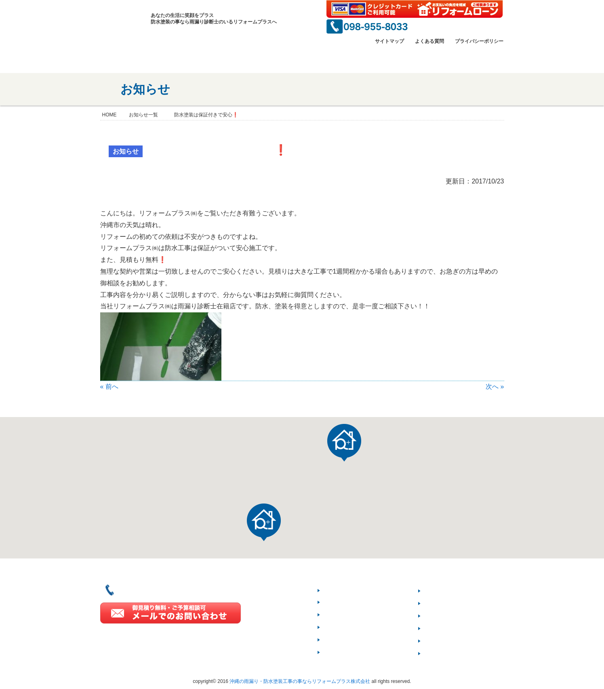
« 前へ (109, 386)
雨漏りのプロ (409, 59)
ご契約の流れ (446, 590)
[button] (264, 522)
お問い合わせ (472, 59)
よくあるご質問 (450, 628)
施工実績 (340, 627)
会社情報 (155, 59)
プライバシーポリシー (479, 41)
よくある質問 (429, 41)
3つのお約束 (445, 603)
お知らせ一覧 (143, 115)
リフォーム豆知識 (453, 615)
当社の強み (218, 59)
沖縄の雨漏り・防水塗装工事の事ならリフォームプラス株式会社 (299, 681)
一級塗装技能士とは (345, 59)
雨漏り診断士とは (353, 652)
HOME (112, 59)
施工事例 (282, 59)
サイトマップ (389, 41)
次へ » (495, 386)
